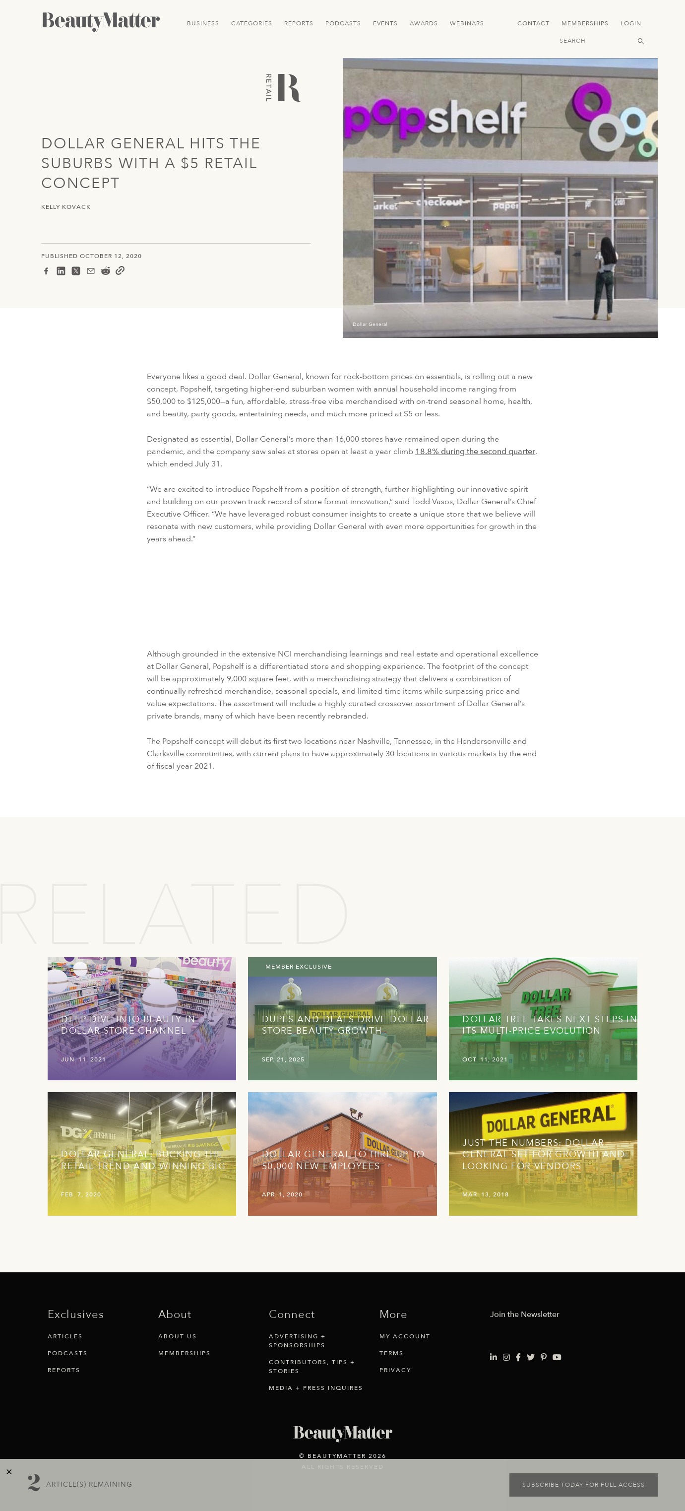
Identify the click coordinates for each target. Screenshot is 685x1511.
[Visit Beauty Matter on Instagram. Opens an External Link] (506, 1357)
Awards (424, 23)
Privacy (395, 1370)
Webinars (467, 23)
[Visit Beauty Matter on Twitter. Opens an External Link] (531, 1357)
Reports (298, 23)
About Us (177, 1336)
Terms (391, 1353)
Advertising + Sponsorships (297, 1340)
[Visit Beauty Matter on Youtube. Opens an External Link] (557, 1357)
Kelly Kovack (66, 207)
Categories (251, 23)
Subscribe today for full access (583, 1485)
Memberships (585, 23)
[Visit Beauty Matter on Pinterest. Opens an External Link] (544, 1357)
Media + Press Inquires (316, 1388)
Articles (65, 1336)
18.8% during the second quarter (475, 451)
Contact (533, 23)
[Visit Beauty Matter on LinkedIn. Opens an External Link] (493, 1357)
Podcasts (343, 23)
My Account (405, 1336)
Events (385, 23)
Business (203, 23)
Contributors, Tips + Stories (312, 1366)
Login (631, 23)
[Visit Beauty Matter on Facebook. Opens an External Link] (518, 1357)
